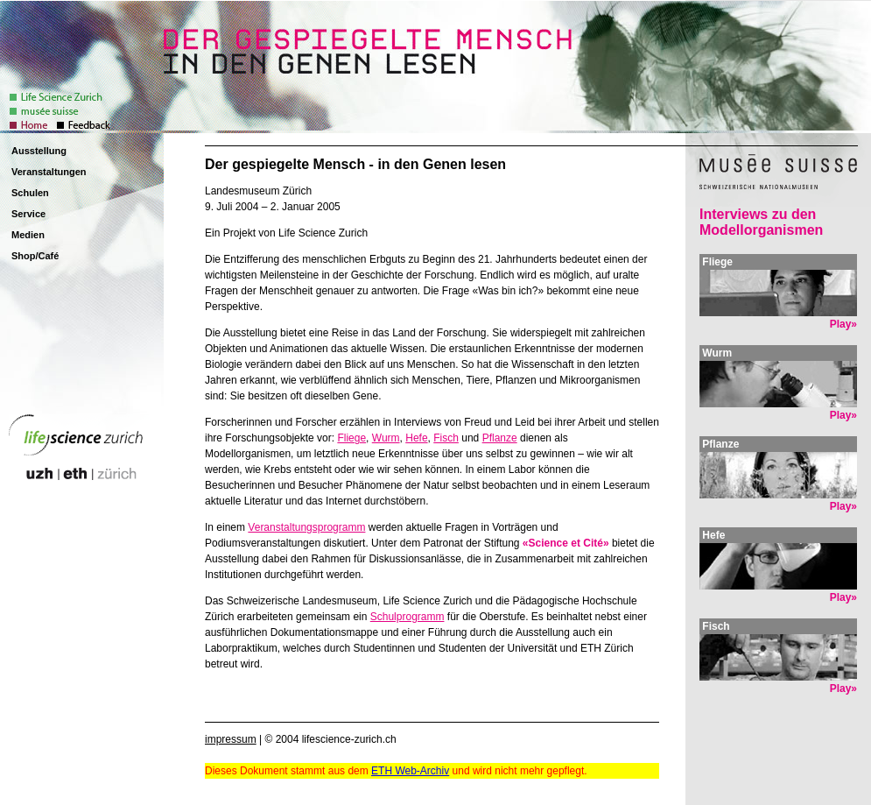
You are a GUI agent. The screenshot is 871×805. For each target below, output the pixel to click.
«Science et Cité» (566, 543)
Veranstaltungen (49, 171)
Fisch (446, 438)
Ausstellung (39, 150)
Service (28, 213)
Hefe (416, 438)
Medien (28, 234)
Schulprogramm (407, 617)
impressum (230, 739)
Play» (843, 324)
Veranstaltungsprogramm (306, 527)
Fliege (351, 438)
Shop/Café (35, 256)
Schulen (30, 192)
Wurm (386, 438)
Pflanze (499, 438)
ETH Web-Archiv (410, 771)
